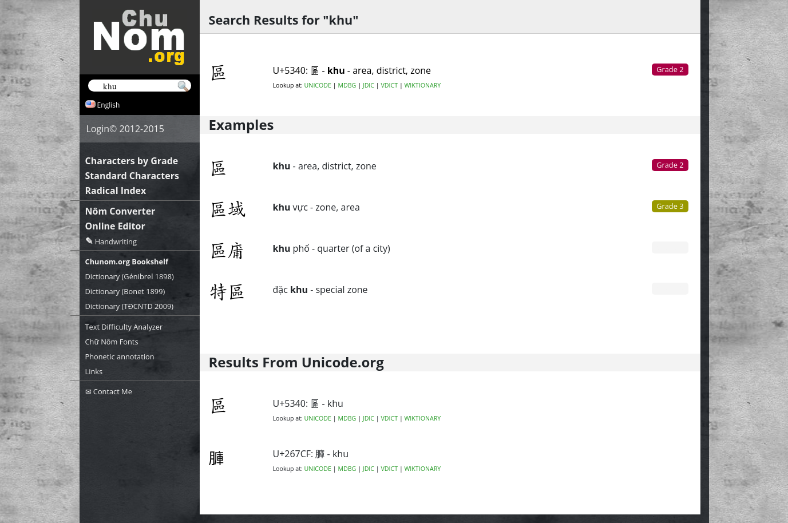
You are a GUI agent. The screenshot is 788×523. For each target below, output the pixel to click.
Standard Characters (132, 175)
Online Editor (115, 226)
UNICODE (317, 85)
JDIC (368, 85)
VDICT (389, 85)
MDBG (347, 85)
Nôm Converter (120, 211)
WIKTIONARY (423, 85)
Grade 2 (669, 165)
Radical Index (115, 190)
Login (98, 128)
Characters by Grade (132, 160)
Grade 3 (669, 206)
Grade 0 (669, 247)
